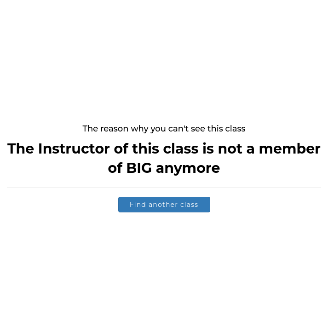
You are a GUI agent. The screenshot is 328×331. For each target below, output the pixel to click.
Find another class (164, 204)
